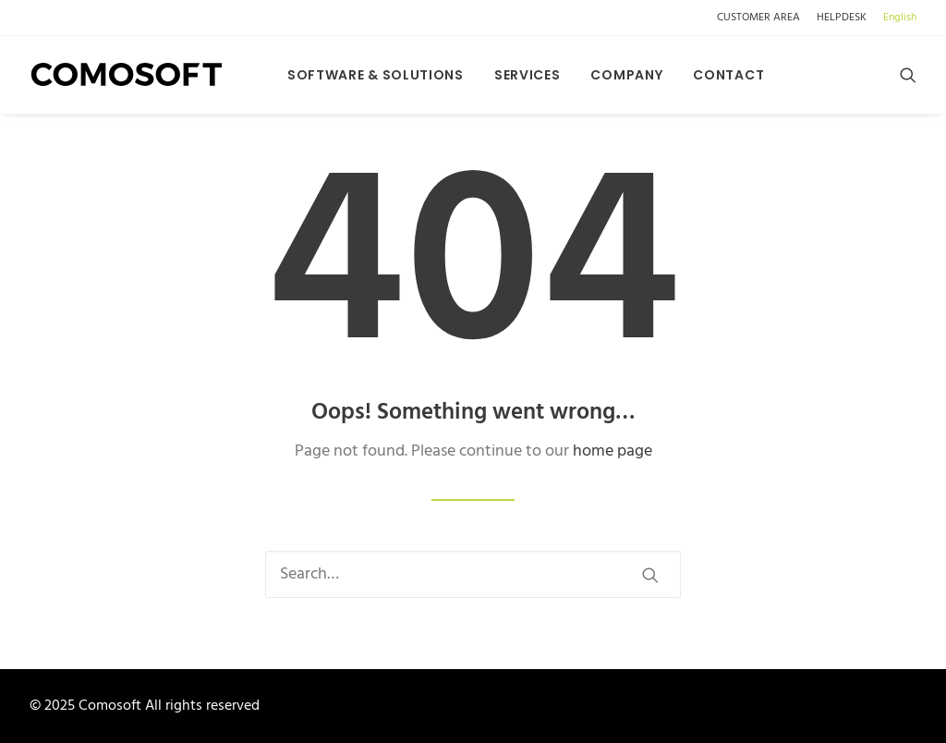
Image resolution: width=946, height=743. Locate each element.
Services (527, 75)
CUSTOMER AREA (758, 17)
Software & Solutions (375, 75)
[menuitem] (762, 17)
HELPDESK (842, 17)
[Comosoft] (127, 75)
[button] (908, 75)
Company (626, 75)
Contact (728, 75)
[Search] (473, 574)
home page (612, 451)
